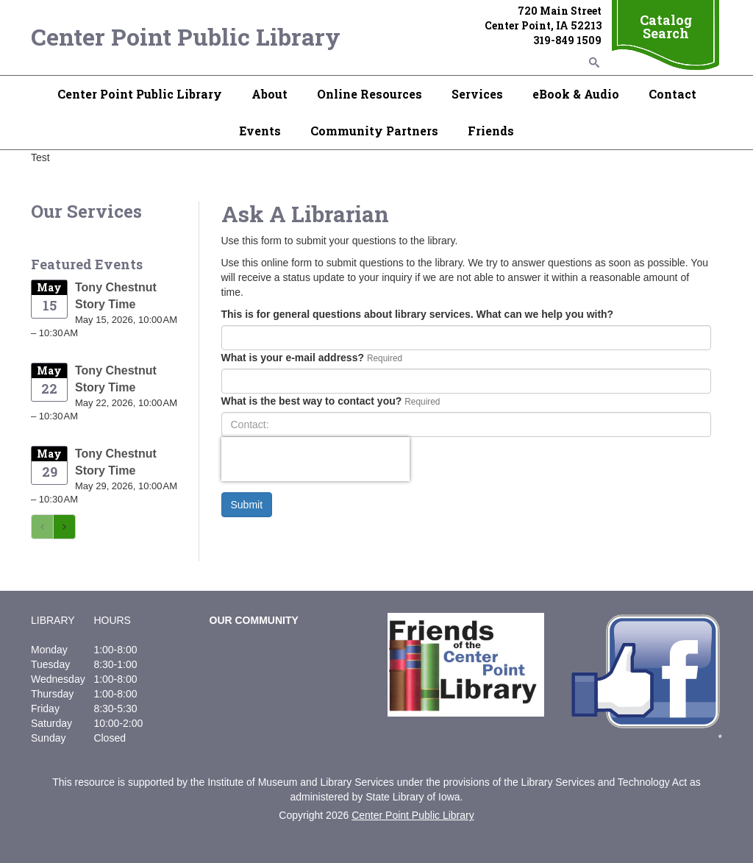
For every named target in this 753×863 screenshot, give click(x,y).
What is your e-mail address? (293, 357)
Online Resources (369, 94)
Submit (247, 505)
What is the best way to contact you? (311, 401)
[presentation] (315, 459)
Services (477, 94)
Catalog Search (666, 26)
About (269, 94)
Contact (672, 94)
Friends (491, 130)
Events (260, 130)
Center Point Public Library (185, 36)
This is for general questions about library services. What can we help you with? (417, 314)
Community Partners (374, 130)
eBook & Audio (575, 94)
